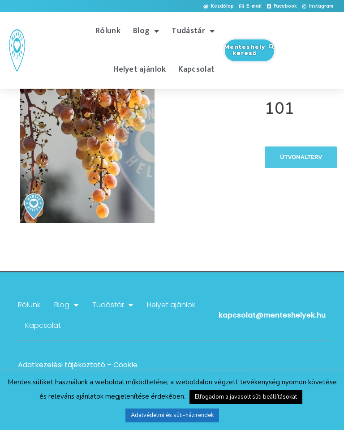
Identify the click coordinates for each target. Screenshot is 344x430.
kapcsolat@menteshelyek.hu (272, 315)
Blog (146, 30)
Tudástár (193, 30)
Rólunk (107, 31)
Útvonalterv (301, 157)
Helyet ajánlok (139, 69)
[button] (218, 6)
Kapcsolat (196, 69)
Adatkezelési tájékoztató (61, 365)
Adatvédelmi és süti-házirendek (172, 415)
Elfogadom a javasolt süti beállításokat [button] (246, 397)
